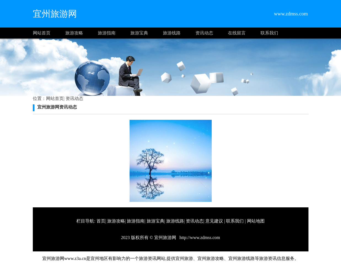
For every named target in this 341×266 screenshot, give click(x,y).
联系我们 (269, 33)
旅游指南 (107, 33)
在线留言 (237, 33)
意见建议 (214, 221)
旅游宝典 (139, 33)
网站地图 (256, 221)
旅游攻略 (74, 33)
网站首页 (41, 33)
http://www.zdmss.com (199, 237)
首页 (100, 221)
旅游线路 (172, 33)
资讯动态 (204, 33)
